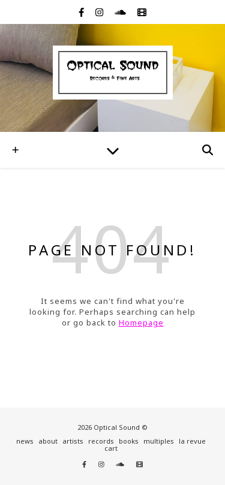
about (48, 440)
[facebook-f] (82, 12)
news (25, 440)
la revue (192, 440)
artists (72, 440)
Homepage (141, 322)
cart (111, 448)
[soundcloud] (121, 12)
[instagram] (100, 12)
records (101, 440)
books (129, 440)
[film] (141, 12)
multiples (158, 440)
